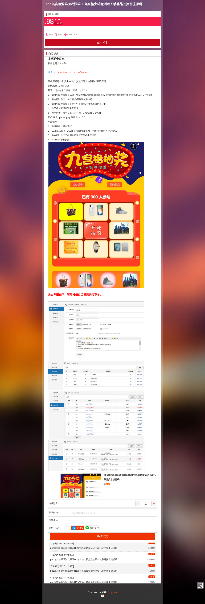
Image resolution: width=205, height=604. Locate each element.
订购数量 (54, 503)
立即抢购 (102, 42)
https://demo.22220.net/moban (72, 72)
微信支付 (94, 528)
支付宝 (80, 528)
